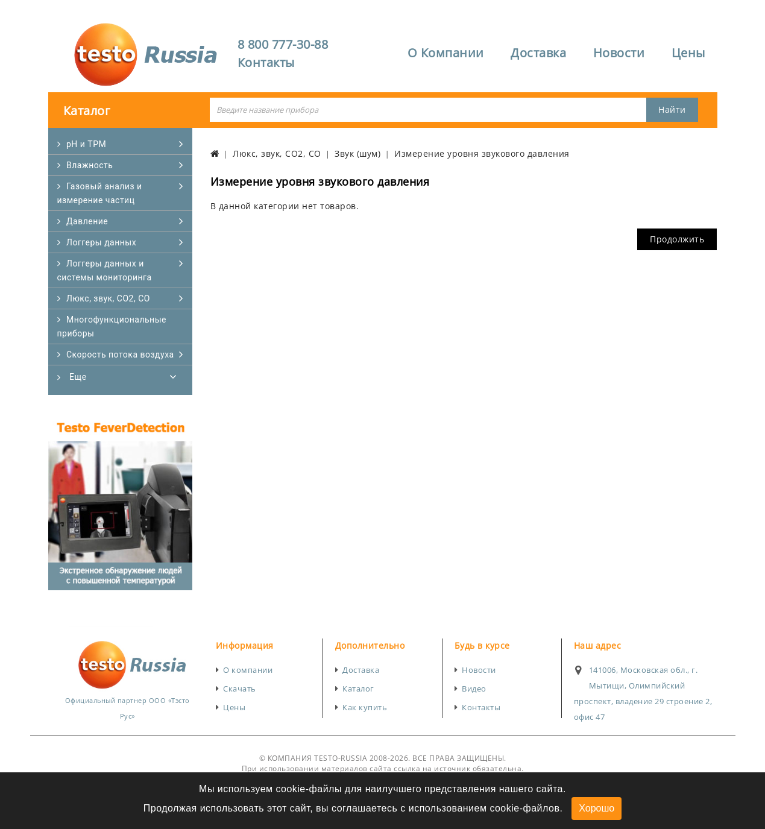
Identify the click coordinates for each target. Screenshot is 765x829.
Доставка (538, 53)
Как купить (364, 707)
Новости (619, 53)
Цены (688, 53)
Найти (672, 109)
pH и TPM (86, 144)
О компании (247, 669)
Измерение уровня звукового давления (482, 153)
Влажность (89, 165)
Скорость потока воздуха (120, 354)
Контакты (266, 62)
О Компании (446, 53)
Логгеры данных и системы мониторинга (104, 270)
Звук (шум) (357, 153)
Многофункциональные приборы (111, 326)
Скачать (239, 688)
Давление (87, 221)
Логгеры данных (101, 242)
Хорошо (596, 808)
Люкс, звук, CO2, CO (108, 298)
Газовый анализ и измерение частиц (99, 193)
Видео (474, 688)
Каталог (358, 688)
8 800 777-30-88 (283, 44)
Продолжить (677, 239)
